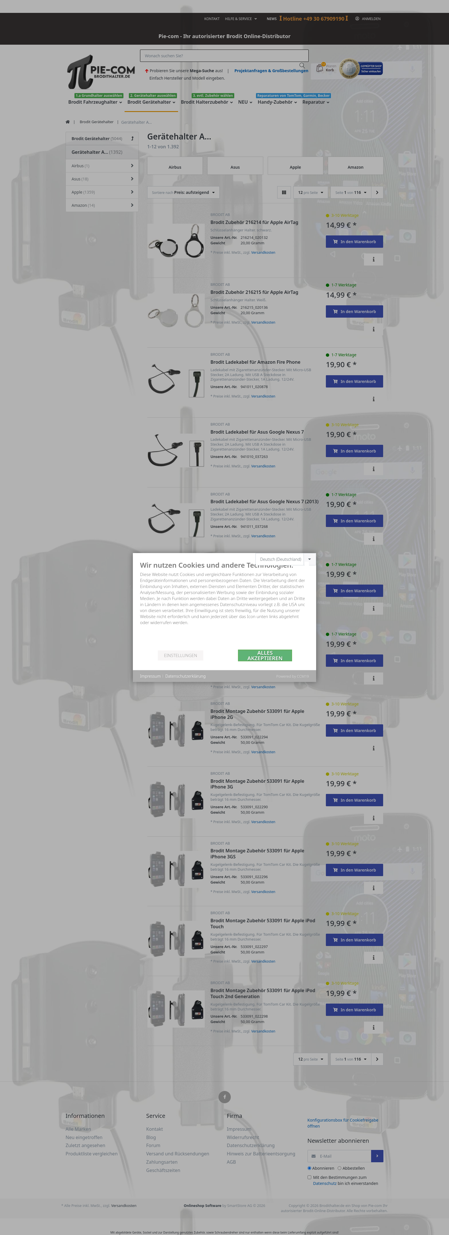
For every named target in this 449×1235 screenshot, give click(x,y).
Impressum (150, 676)
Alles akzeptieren (265, 655)
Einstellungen (180, 655)
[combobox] (285, 559)
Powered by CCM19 (292, 676)
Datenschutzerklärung (185, 676)
